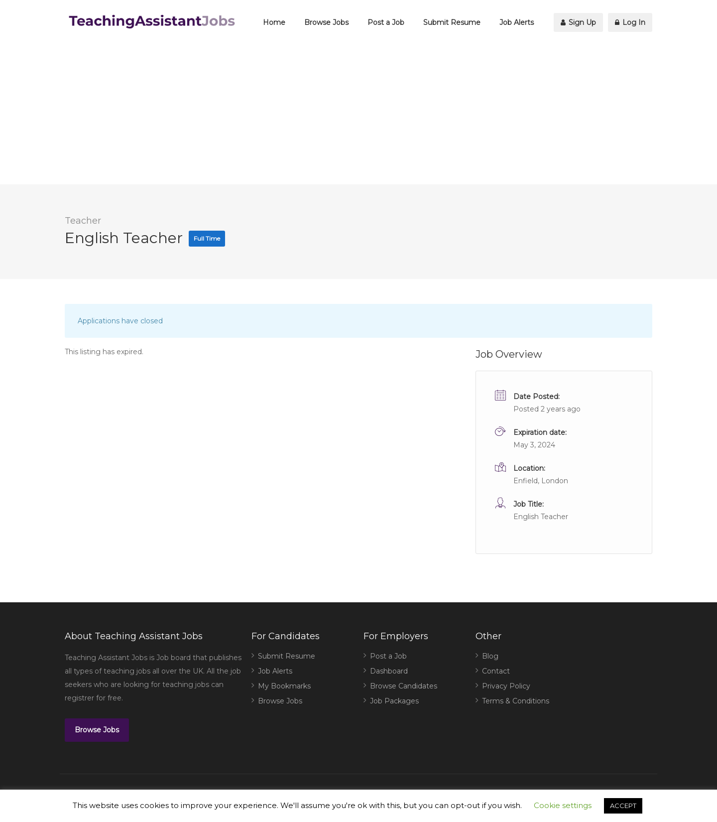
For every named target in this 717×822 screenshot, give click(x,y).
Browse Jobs (326, 22)
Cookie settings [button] (563, 805)
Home (274, 22)
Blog (490, 656)
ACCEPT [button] (623, 806)
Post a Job (385, 22)
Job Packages (394, 700)
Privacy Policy (506, 686)
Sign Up (578, 22)
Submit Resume (451, 22)
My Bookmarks (284, 686)
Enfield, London (540, 480)
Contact (496, 671)
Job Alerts (516, 22)
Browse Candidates (403, 686)
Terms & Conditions (515, 700)
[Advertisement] (358, 114)
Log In (630, 22)
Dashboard (389, 671)
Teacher (83, 220)
